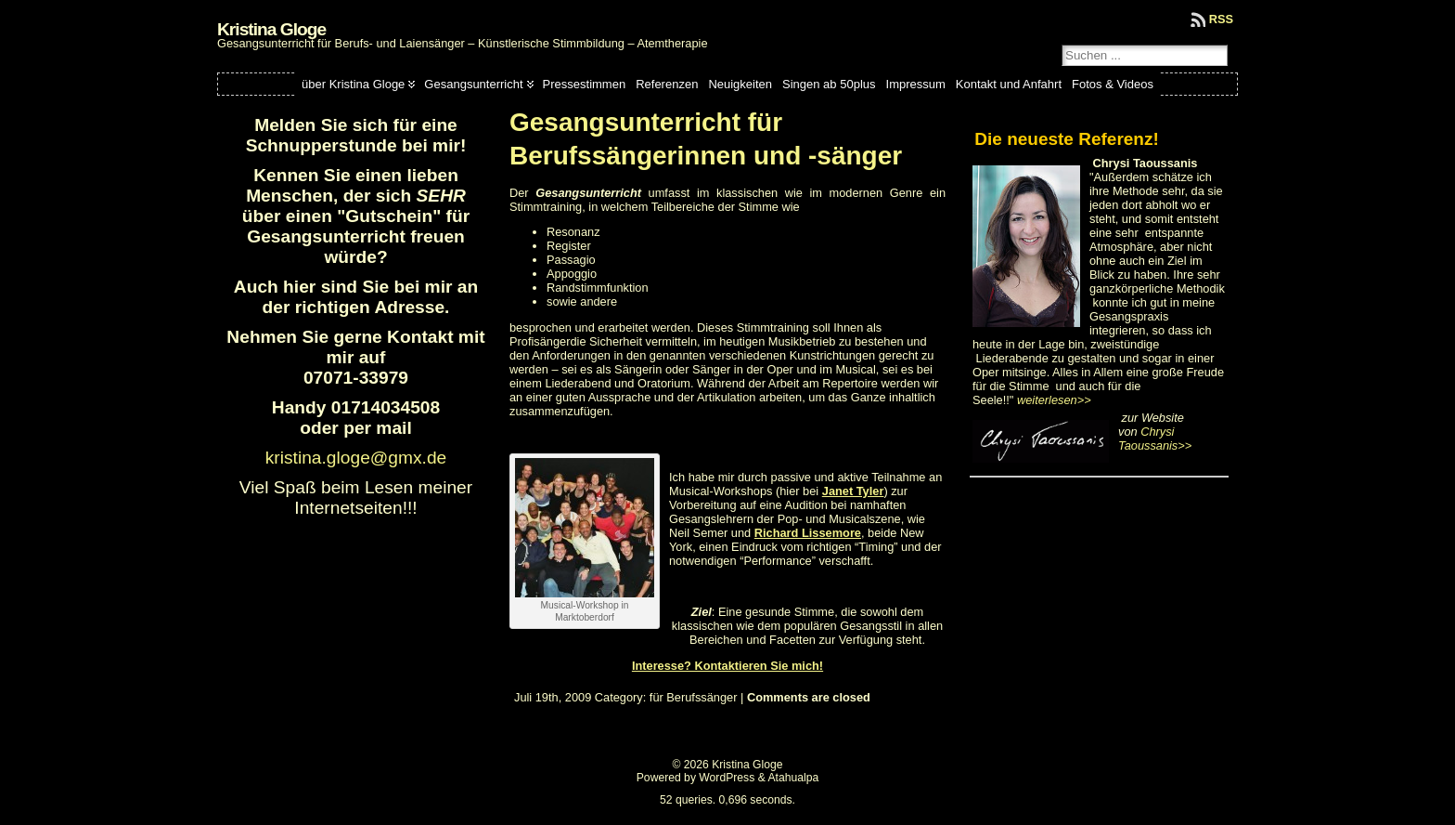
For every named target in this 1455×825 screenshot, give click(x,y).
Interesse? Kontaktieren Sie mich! (727, 666)
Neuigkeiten (740, 84)
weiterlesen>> (1054, 400)
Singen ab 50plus (828, 84)
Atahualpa (792, 777)
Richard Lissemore (807, 533)
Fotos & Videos (1112, 84)
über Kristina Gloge (353, 84)
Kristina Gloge (271, 29)
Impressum (916, 84)
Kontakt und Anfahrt (1009, 84)
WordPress (726, 777)
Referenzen (667, 84)
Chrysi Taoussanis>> (1154, 438)
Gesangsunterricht (473, 84)
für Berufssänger (694, 697)
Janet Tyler (853, 491)
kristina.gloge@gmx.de (355, 457)
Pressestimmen (584, 84)
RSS (1221, 19)
